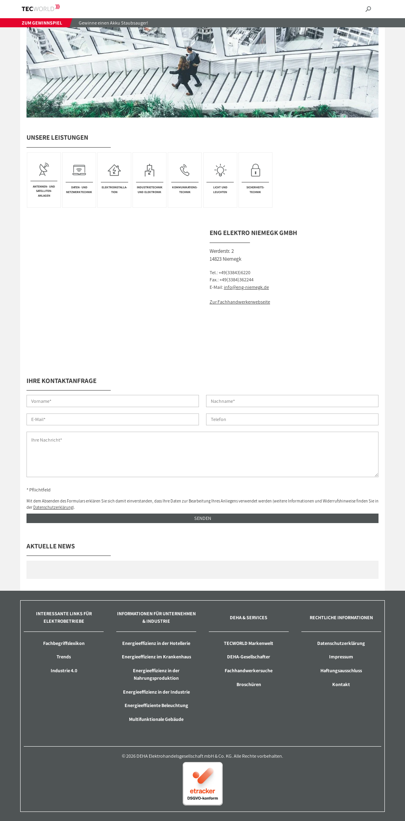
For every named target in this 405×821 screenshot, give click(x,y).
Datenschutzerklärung (53, 507)
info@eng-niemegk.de (246, 287)
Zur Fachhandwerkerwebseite (240, 301)
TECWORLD (48, 7)
